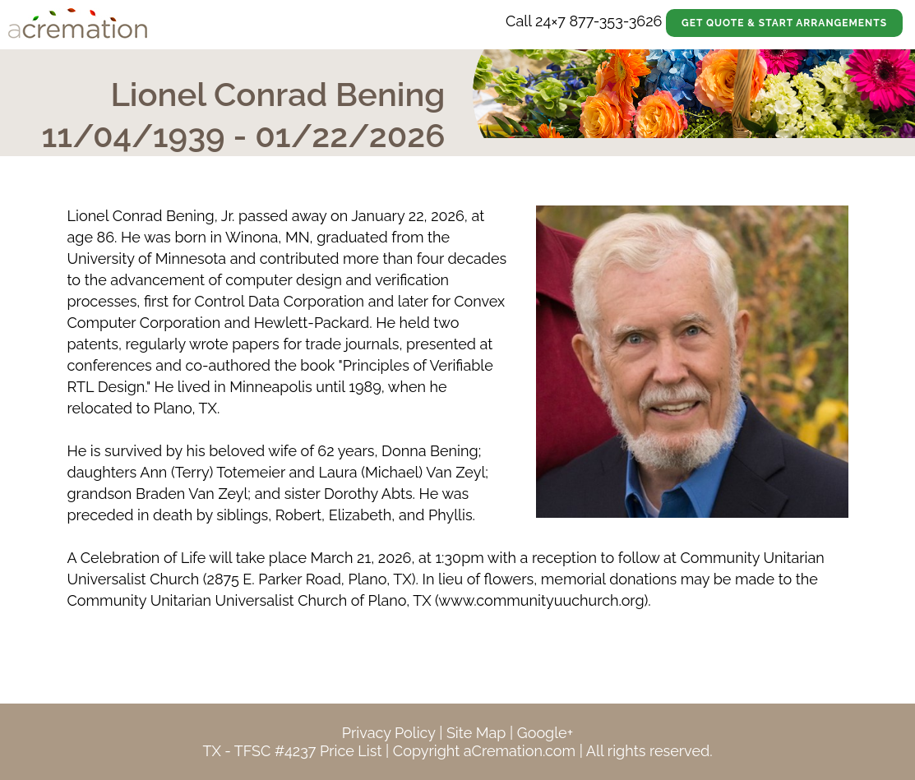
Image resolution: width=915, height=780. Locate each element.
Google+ (545, 732)
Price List (351, 750)
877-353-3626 (615, 21)
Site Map (476, 732)
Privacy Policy (389, 732)
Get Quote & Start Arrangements (784, 23)
